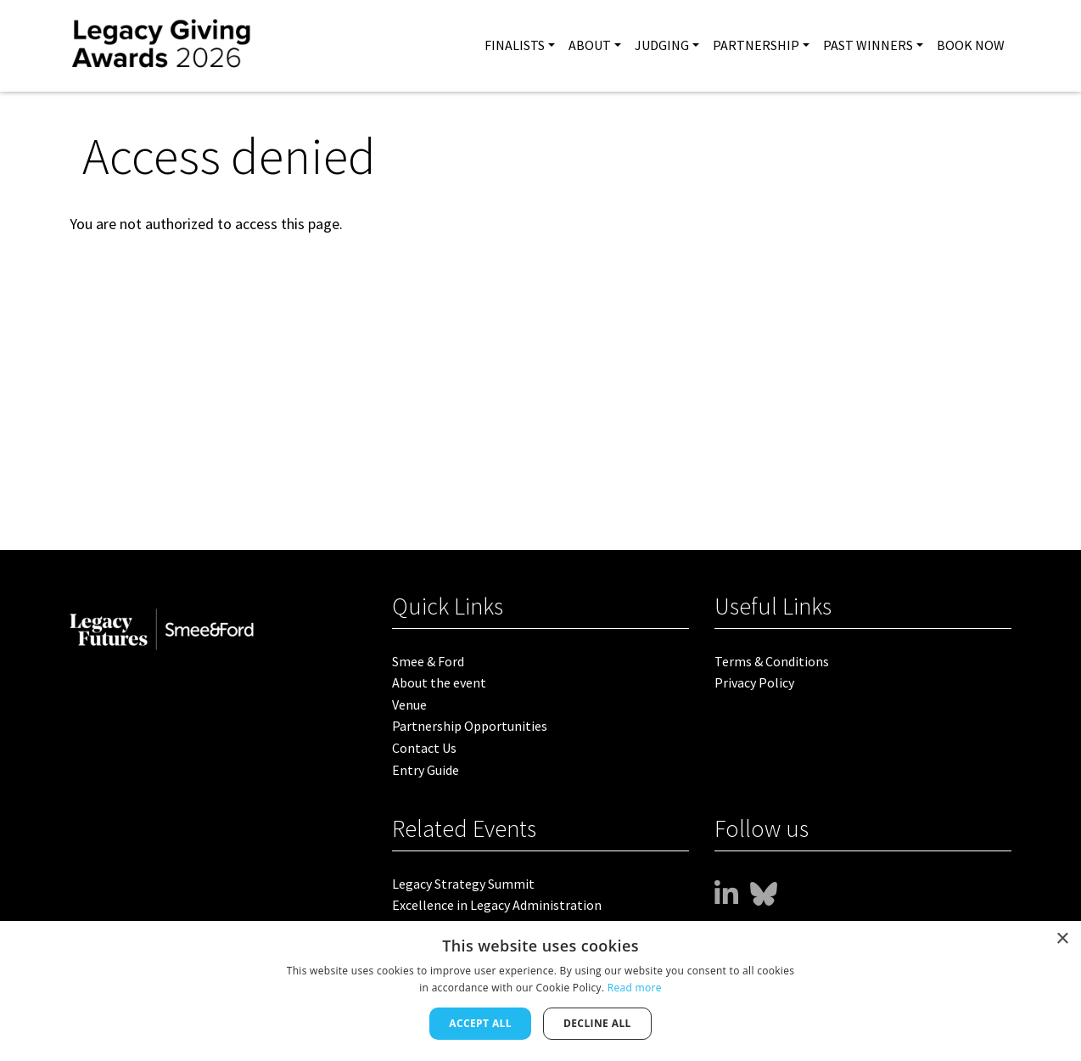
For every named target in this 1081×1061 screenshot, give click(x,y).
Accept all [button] (480, 1023)
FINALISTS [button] (514, 44)
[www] (726, 895)
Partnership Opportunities (469, 725)
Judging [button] (662, 44)
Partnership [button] (756, 44)
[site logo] (162, 46)
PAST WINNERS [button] (868, 44)
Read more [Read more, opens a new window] (635, 987)
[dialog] (540, 991)
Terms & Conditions (771, 661)
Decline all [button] (597, 1023)
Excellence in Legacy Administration (497, 904)
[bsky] (763, 895)
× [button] (1062, 939)
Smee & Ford (428, 661)
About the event (439, 682)
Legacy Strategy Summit (463, 883)
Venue (409, 704)
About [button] (590, 44)
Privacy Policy (754, 682)
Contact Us (424, 747)
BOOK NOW (971, 44)
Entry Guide (425, 769)
